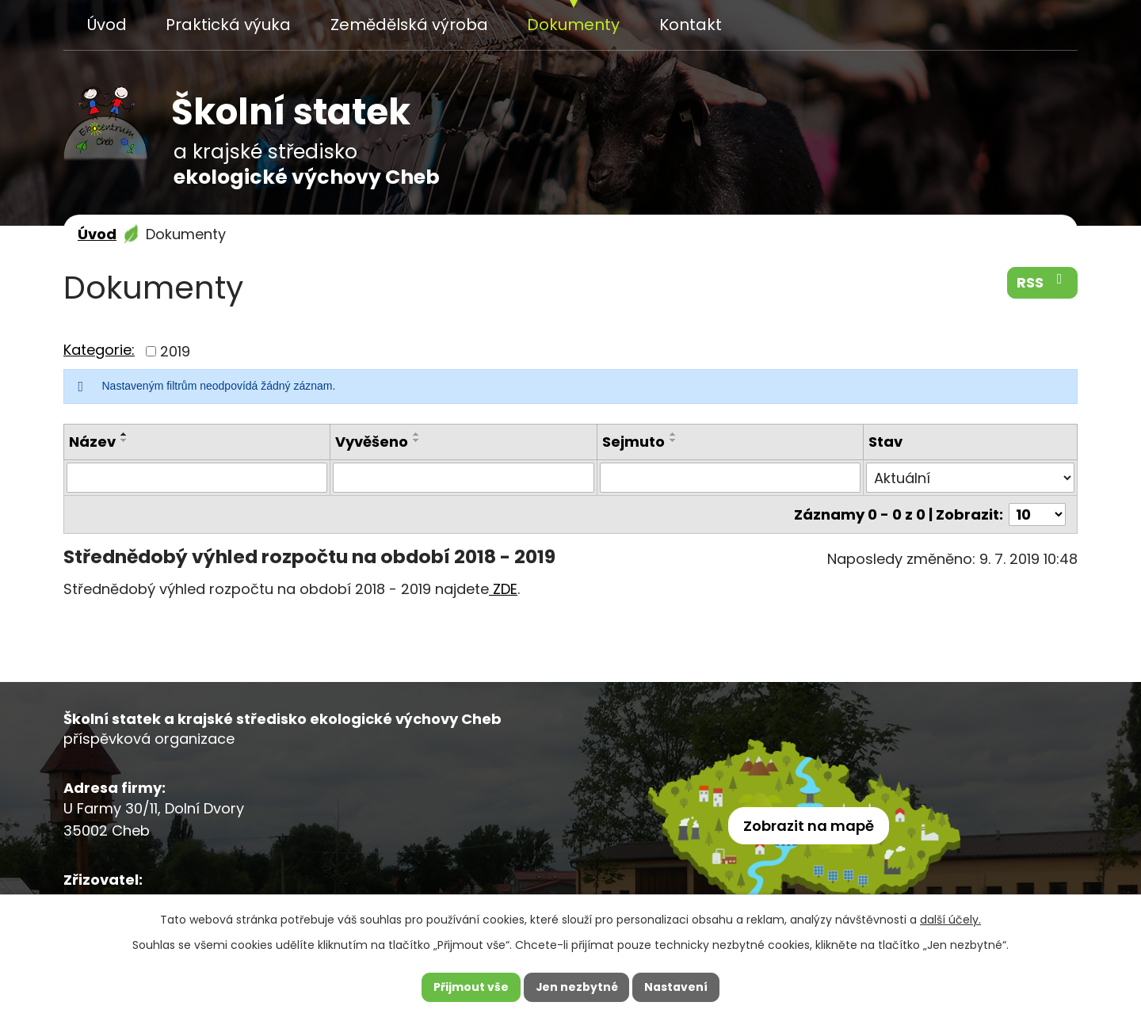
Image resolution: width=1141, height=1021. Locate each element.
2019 (175, 351)
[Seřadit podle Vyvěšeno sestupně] (416, 440)
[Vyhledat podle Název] (197, 478)
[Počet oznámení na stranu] (1037, 514)
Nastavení (676, 987)
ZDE (503, 589)
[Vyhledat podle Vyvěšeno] (463, 478)
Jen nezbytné (576, 987)
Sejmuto (633, 441)
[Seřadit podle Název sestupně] (124, 440)
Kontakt (690, 24)
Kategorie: (99, 350)
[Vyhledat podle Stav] (970, 478)
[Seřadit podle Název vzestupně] (124, 434)
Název (92, 441)
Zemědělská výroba (409, 24)
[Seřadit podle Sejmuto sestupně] (673, 440)
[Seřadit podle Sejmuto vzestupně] (673, 434)
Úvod (107, 24)
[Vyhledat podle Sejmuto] (730, 478)
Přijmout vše (470, 987)
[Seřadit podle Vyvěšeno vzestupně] (416, 434)
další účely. (950, 919)
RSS (1043, 282)
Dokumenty (573, 24)
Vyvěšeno (371, 441)
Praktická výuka (228, 24)
